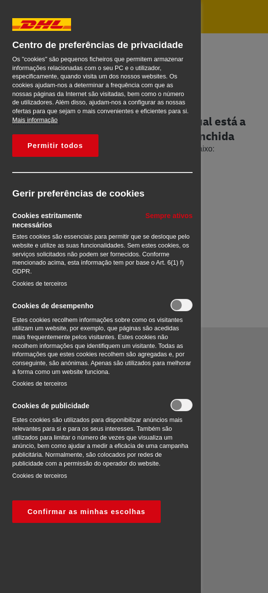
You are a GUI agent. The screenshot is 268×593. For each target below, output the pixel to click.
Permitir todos (55, 145)
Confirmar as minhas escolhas (86, 512)
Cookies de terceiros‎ (39, 283)
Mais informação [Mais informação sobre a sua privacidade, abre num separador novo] (35, 120)
